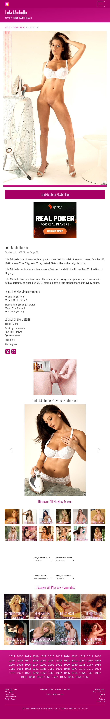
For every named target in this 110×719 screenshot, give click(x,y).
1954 (78, 676)
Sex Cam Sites (82, 708)
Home (7, 27)
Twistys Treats (10, 699)
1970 (36, 672)
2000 (82, 660)
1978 (67, 668)
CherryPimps (9, 692)
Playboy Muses (19, 27)
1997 (12, 664)
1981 (43, 668)
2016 (51, 656)
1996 (20, 664)
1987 (90, 664)
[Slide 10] (78, 491)
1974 (98, 668)
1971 (28, 672)
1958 (47, 676)
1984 (20, 668)
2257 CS (102, 697)
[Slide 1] (32, 491)
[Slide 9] (73, 491)
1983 (28, 668)
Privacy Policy (100, 689)
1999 (90, 660)
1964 (82, 672)
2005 (43, 660)
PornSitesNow (36, 708)
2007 (28, 660)
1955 (70, 676)
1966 (67, 672)
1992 (51, 664)
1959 (39, 676)
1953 (86, 676)
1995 (28, 664)
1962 (98, 672)
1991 (59, 664)
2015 (59, 656)
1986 (98, 664)
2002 (67, 660)
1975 (90, 668)
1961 (24, 676)
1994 (36, 664)
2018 (36, 656)
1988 (82, 664)
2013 (74, 656)
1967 (59, 672)
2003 (59, 660)
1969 (43, 672)
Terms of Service (99, 692)
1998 (98, 660)
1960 (32, 676)
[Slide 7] (63, 491)
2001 (74, 660)
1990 (67, 664)
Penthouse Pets (10, 697)
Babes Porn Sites (70, 708)
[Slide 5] (52, 491)
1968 (51, 672)
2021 (12, 656)
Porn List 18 (58, 708)
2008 (20, 660)
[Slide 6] (57, 491)
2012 (82, 656)
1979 (59, 668)
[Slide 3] (42, 491)
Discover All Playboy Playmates (55, 587)
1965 (74, 672)
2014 (67, 656)
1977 (74, 668)
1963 (90, 672)
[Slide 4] (47, 491)
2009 (12, 660)
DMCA (102, 694)
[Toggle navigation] (101, 4)
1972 (20, 672)
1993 (43, 664)
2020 (20, 656)
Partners (102, 699)
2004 (51, 660)
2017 (43, 656)
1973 (12, 672)
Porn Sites (26, 708)
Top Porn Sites (47, 708)
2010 (98, 656)
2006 (36, 660)
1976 (82, 668)
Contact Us (101, 701)
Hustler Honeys (10, 694)
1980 (51, 668)
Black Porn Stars (11, 689)
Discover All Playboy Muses (55, 501)
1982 (36, 668)
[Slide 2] (37, 491)
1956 (63, 676)
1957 (55, 676)
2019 (28, 656)
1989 (74, 664)
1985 (12, 668)
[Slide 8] (68, 491)
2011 (90, 656)
